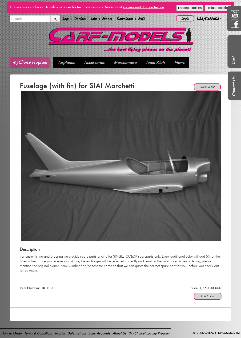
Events (107, 19)
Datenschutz (76, 333)
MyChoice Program (29, 62)
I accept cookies (190, 8)
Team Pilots (155, 62)
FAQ (141, 19)
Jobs (93, 19)
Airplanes (66, 62)
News (179, 62)
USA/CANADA (209, 18)
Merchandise (125, 62)
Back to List (207, 87)
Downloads (124, 19)
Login (185, 18)
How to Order (11, 333)
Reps (65, 19)
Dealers (79, 19)
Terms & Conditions (38, 333)
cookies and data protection (143, 7)
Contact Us (233, 86)
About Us (119, 333)
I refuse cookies (217, 8)
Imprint (60, 333)
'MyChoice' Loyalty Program (149, 333)
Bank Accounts (99, 333)
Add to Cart (207, 296)
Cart (233, 61)
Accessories (94, 62)
